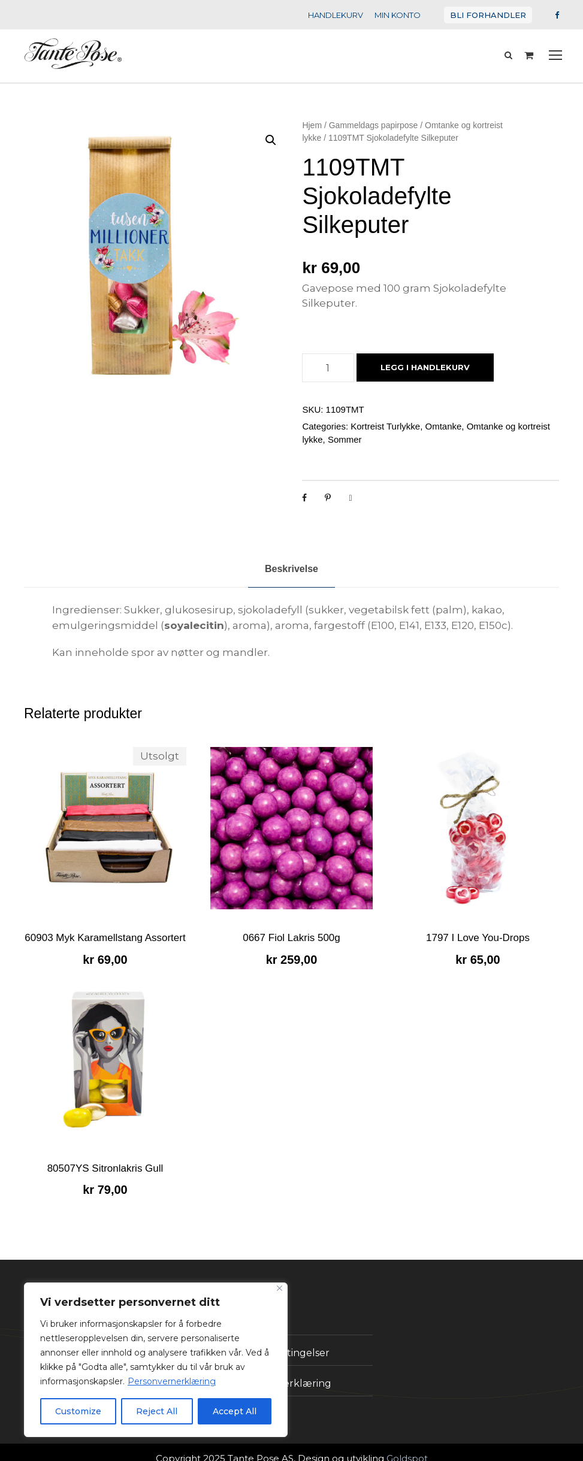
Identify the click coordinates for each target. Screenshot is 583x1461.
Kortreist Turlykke (385, 412)
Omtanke (443, 412)
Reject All (157, 1411)
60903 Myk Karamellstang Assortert (105, 924)
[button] (271, 141)
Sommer (345, 426)
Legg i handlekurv (421, 353)
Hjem (312, 126)
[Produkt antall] (328, 354)
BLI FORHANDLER (492, 14)
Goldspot (394, 1444)
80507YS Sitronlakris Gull (105, 1154)
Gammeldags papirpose (373, 126)
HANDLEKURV (346, 14)
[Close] (279, 1288)
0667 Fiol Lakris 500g (291, 924)
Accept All (234, 1411)
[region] (156, 1359)
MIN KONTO (406, 14)
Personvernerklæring (159, 1381)
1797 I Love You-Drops (478, 924)
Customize (78, 1411)
